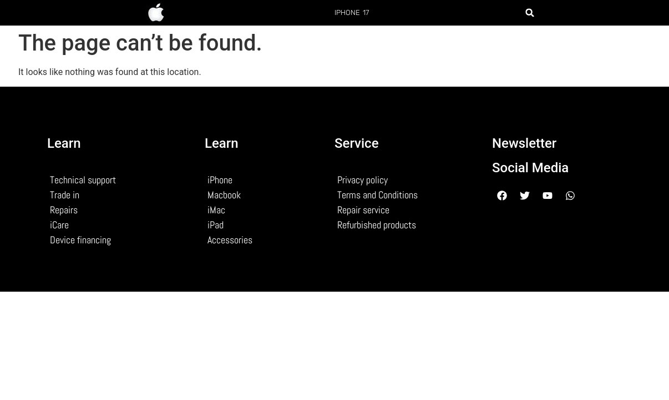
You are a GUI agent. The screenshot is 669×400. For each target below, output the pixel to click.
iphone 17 (351, 12)
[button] (530, 13)
